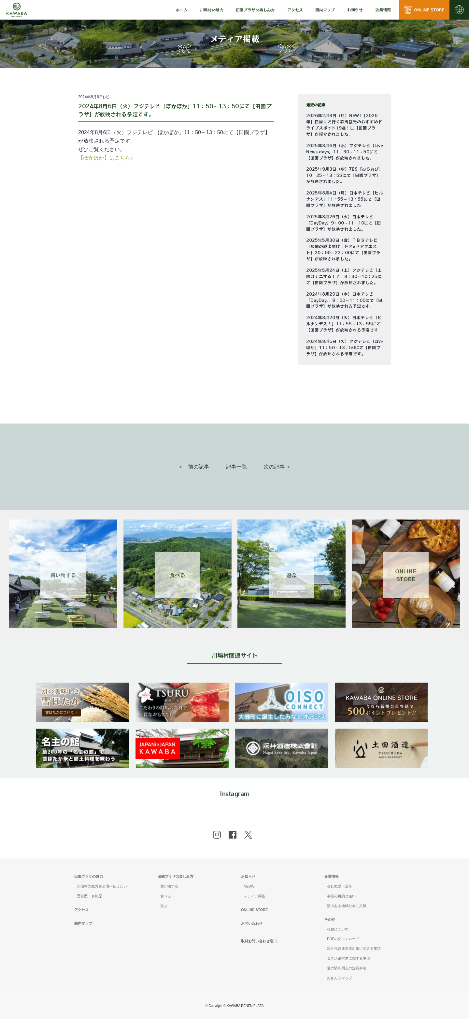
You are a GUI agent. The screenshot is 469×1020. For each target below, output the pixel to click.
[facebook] (232, 836)
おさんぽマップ (339, 979)
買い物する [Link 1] (63, 575)
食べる (165, 897)
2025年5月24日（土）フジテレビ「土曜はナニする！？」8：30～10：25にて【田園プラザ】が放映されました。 (344, 276)
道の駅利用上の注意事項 (346, 969)
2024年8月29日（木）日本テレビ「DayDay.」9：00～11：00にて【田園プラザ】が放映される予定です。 (344, 300)
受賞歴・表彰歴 (89, 897)
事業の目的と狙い (341, 897)
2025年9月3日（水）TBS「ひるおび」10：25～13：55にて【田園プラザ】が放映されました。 (344, 175)
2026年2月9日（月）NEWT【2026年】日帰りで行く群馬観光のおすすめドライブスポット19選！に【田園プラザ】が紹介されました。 (344, 125)
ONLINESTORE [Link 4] (405, 575)
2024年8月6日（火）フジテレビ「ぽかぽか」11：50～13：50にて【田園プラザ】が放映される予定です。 (344, 347)
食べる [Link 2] (177, 575)
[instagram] (217, 836)
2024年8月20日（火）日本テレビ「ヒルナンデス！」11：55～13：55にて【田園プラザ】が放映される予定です (344, 324)
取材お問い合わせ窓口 (259, 942)
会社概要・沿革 (339, 887)
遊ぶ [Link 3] (291, 575)
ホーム (182, 9)
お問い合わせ (252, 924)
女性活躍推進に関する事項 (348, 959)
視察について (337, 930)
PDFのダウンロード (343, 940)
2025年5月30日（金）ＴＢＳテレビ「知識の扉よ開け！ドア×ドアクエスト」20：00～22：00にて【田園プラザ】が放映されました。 (343, 249)
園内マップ (325, 9)
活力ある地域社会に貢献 (346, 907)
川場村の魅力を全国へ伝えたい (102, 887)
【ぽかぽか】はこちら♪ (105, 158)
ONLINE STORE (254, 911)
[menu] (182, 10)
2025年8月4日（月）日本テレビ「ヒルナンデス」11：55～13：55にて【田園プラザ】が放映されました (344, 199)
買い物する (169, 887)
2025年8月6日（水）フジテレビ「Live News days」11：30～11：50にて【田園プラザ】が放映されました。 (344, 152)
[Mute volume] (17, 10)
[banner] (83, 686)
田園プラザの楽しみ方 (175, 877)
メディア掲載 (254, 897)
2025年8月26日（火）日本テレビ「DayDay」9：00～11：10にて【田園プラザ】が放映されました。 (343, 223)
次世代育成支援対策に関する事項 (354, 949)
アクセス (295, 9)
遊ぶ (163, 907)
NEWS (249, 887)
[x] (248, 836)
